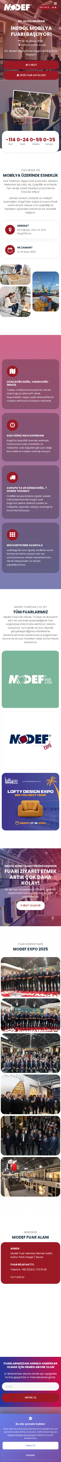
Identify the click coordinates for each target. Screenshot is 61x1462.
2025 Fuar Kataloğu (31, 75)
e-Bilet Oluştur (31, 905)
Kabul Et (30, 1445)
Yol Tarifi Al (17, 1277)
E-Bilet (31, 65)
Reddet (30, 1455)
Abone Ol (30, 1397)
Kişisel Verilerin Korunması (21, 1435)
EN (54, 7)
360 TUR (44, 7)
